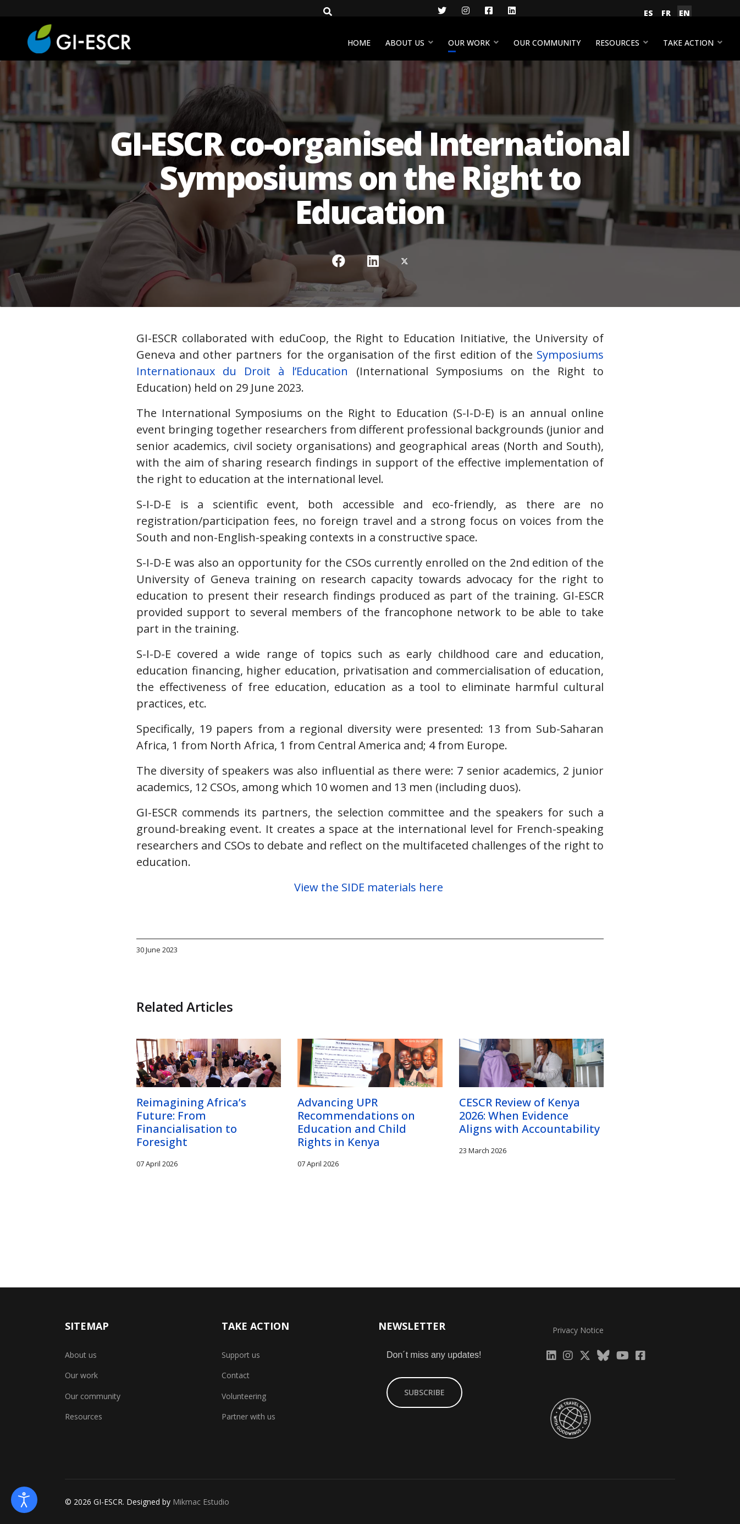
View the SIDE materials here (370, 887)
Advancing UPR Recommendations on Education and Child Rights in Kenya (356, 1122)
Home (359, 42)
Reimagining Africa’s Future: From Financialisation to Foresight (191, 1122)
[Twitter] (442, 10)
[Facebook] (489, 10)
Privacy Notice (578, 1330)
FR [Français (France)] (666, 13)
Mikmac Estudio (201, 1501)
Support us (241, 1355)
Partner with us (248, 1416)
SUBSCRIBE (424, 1392)
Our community (547, 42)
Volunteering (244, 1396)
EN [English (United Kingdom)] (684, 13)
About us (404, 42)
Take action (688, 42)
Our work (469, 42)
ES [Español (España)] (648, 13)
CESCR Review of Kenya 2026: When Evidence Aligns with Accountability (529, 1115)
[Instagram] (466, 10)
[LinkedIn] (512, 10)
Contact (236, 1375)
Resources (617, 42)
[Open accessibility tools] (24, 1500)
